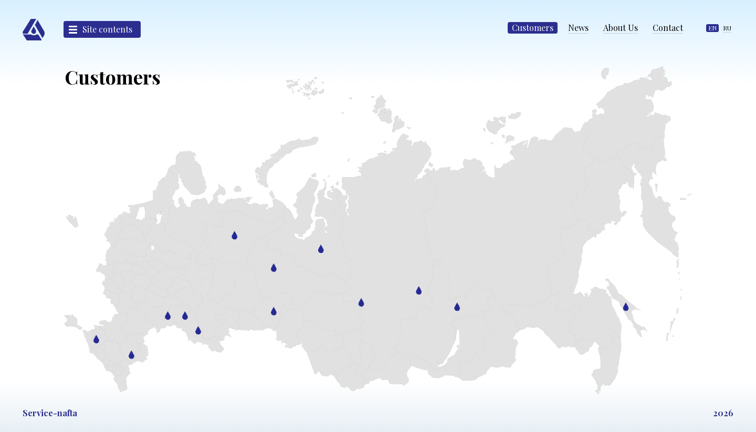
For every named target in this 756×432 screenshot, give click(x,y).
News (578, 27)
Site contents (107, 29)
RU (727, 28)
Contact (668, 27)
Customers (532, 27)
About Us (620, 27)
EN (712, 28)
